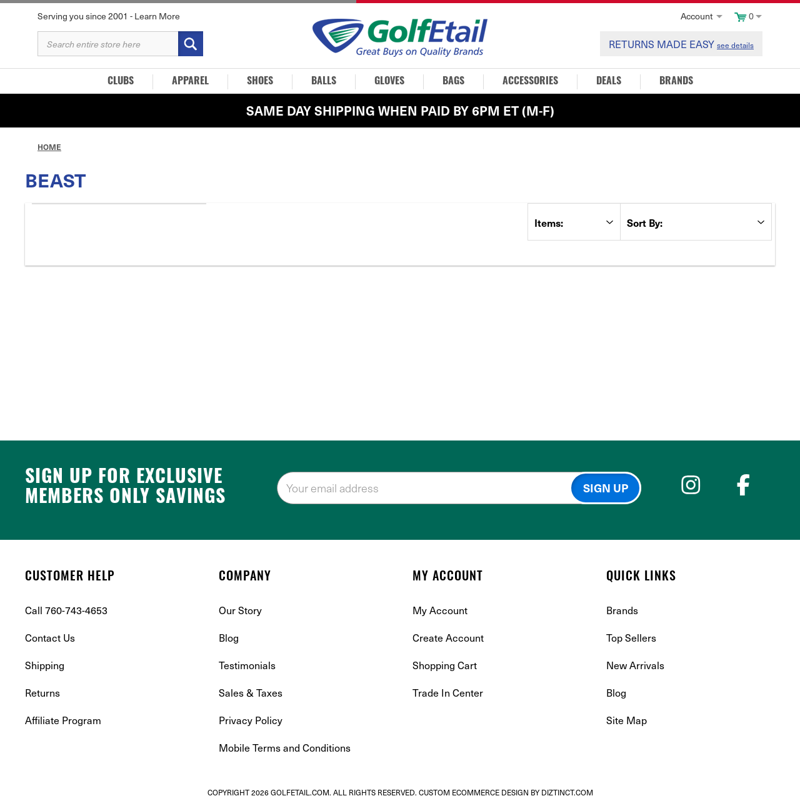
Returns (42, 692)
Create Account (448, 637)
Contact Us (50, 637)
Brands (676, 82)
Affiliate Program (63, 719)
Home (49, 147)
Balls (323, 82)
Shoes (260, 82)
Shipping (44, 664)
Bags (453, 82)
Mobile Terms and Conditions (285, 747)
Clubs (121, 82)
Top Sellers (631, 637)
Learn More (157, 15)
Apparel (190, 82)
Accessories (530, 82)
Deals (608, 82)
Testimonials (247, 664)
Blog (229, 637)
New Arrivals (635, 664)
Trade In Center (447, 692)
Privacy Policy (250, 719)
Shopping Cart (444, 664)
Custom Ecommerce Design (474, 792)
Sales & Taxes (250, 692)
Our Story (240, 609)
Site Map (626, 719)
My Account (440, 609)
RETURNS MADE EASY (681, 43)
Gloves (389, 82)
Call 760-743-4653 (66, 609)
